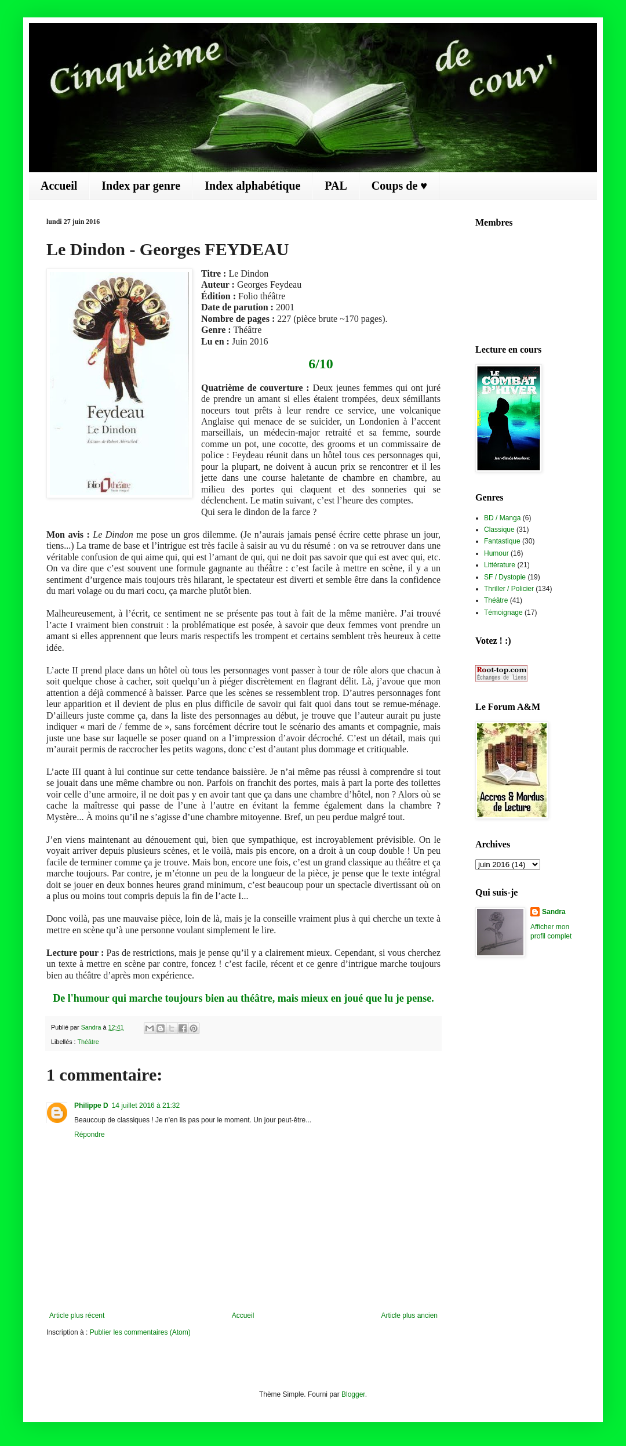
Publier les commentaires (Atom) (140, 1332)
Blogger (353, 1394)
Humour (496, 553)
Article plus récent (76, 1315)
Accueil (59, 185)
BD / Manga (502, 518)
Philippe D (91, 1105)
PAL (336, 185)
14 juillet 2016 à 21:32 (146, 1105)
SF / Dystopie (505, 577)
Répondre (89, 1134)
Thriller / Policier (509, 589)
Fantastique (502, 541)
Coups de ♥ (399, 185)
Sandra (554, 912)
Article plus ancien (409, 1315)
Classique (499, 530)
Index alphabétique (252, 185)
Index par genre (140, 185)
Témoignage (503, 612)
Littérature (499, 565)
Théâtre (88, 1041)
